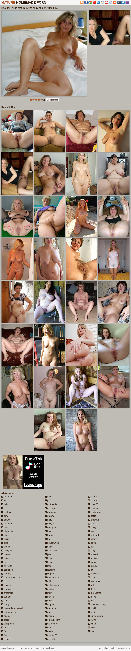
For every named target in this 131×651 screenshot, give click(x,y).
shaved (93, 554)
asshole (6, 512)
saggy (92, 539)
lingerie (49, 573)
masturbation (52, 577)
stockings (94, 581)
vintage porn (95, 616)
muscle (49, 597)
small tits (93, 573)
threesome (94, 593)
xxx (91, 631)
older (48, 627)
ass (4, 508)
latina (49, 562)
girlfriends (51, 504)
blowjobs (6, 550)
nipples (49, 604)
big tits (5, 535)
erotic (5, 620)
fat (3, 631)
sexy (91, 550)
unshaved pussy (97, 604)
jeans (49, 554)
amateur (6, 497)
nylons (49, 616)
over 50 (93, 497)
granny (49, 516)
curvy (5, 604)
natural (49, 600)
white (92, 624)
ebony (5, 616)
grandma (50, 512)
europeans (7, 624)
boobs (5, 554)
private (92, 523)
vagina (92, 612)
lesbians (50, 570)
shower (93, 558)
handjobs (50, 527)
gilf (47, 500)
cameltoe (7, 570)
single (92, 562)
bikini (5, 539)
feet (4, 635)
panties (93, 508)
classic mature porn (12, 577)
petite (92, 516)
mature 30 (51, 635)
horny (49, 535)
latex (48, 558)
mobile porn (52, 585)
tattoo (92, 585)
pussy (92, 527)
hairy (48, 520)
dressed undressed (12, 608)
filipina (5, 639)
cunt (4, 600)
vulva (92, 620)
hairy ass (50, 523)
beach (5, 520)
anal (4, 500)
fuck (48, 497)
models (49, 589)
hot (47, 539)
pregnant (93, 520)
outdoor (50, 631)
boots (5, 558)
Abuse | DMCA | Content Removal (15, 648)
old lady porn (52, 620)
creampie (7, 593)
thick (91, 589)
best (4, 527)
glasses (50, 508)
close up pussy (9, 585)
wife (91, 627)
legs (48, 566)
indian (49, 547)
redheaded (94, 535)
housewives (52, 543)
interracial (51, 550)
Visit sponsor (52, 100)
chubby (6, 573)
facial (5, 627)
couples (6, 589)
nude (48, 612)
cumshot (6, 597)
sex (91, 547)
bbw (4, 516)
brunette (6, 566)
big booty (7, 531)
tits (91, 600)
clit (4, 581)
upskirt (92, 608)
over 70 (93, 504)
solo (91, 577)
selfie (92, 543)
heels (49, 531)
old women (51, 624)
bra (4, 562)
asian (5, 504)
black (5, 543)
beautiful (6, 523)
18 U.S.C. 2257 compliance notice (45, 648)
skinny (92, 566)
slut (91, 570)
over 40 (50, 639)
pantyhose (94, 512)
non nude (50, 608)
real (91, 531)
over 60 (93, 500)
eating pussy (8, 612)
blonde (6, 547)
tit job (92, 597)
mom (48, 593)
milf (48, 581)
